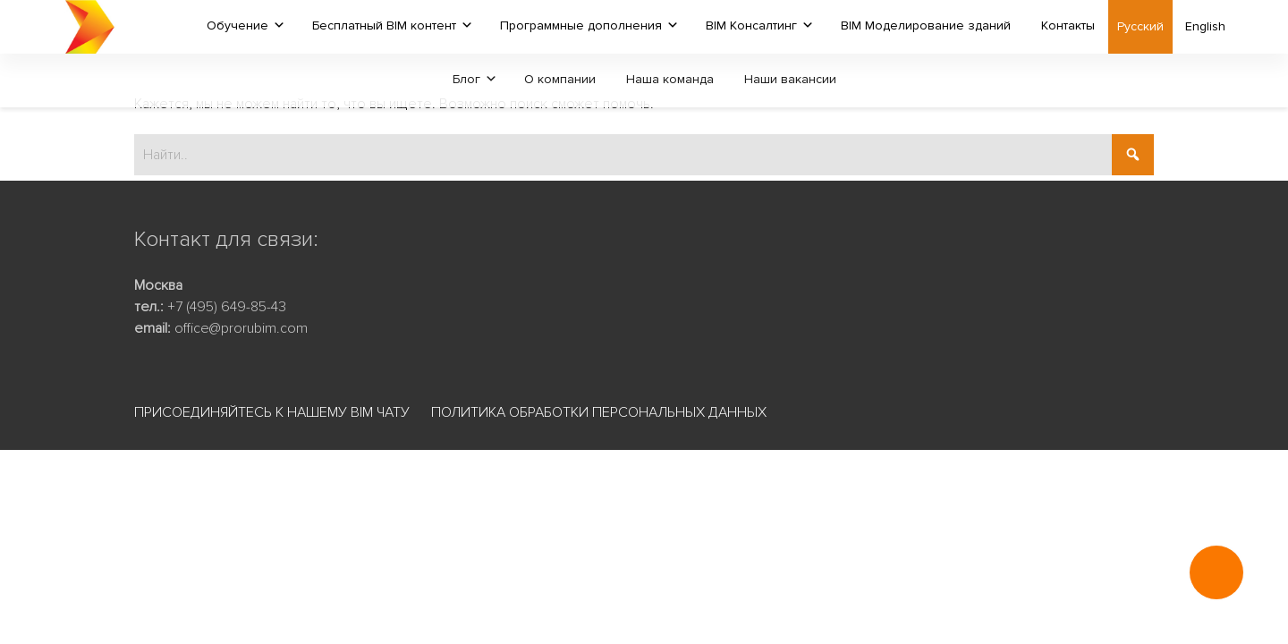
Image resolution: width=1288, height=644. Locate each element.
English (1205, 26)
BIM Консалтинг (751, 25)
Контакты (1068, 25)
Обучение (237, 25)
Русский (1140, 26)
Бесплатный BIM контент (384, 25)
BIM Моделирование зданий (926, 25)
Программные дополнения (581, 25)
